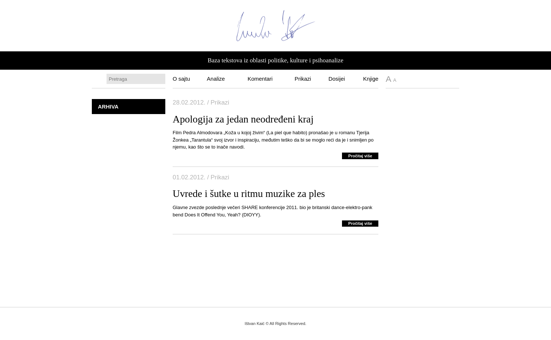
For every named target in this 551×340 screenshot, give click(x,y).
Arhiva (108, 106)
